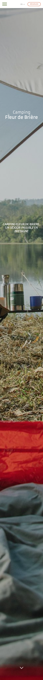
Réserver (34, 4)
